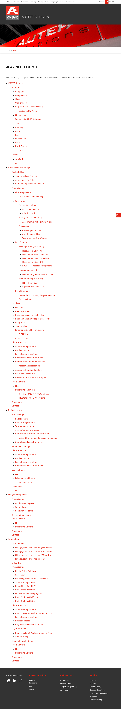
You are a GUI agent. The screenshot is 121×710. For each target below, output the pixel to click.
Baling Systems (43, 2)
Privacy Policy (95, 688)
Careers (32, 687)
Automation (70, 2)
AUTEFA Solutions (13, 2)
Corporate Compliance (99, 694)
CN (113, 2)
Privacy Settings (96, 701)
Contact (101, 2)
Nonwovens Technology (28, 2)
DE (110, 2)
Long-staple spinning (57, 2)
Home (8, 51)
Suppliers (94, 698)
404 (14, 51)
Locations (33, 684)
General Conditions (97, 691)
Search (93, 681)
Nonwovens (64, 681)
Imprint (93, 684)
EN (107, 2)
